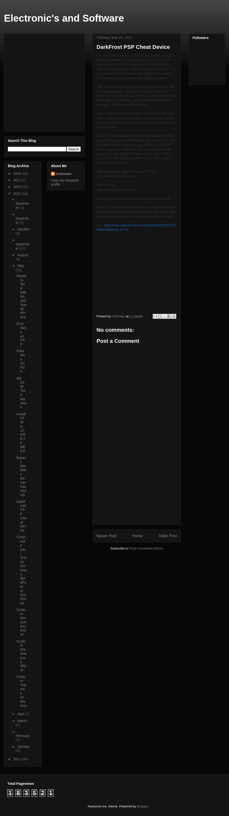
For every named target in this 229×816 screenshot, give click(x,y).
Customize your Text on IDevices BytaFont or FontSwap (21, 570)
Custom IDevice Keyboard (21, 622)
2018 (17, 173)
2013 (17, 187)
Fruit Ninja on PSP (21, 334)
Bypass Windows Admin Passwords (21, 476)
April (21, 714)
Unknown (63, 174)
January (23, 747)
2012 (17, 194)
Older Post (168, 536)
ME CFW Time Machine (21, 392)
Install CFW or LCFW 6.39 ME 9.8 (21, 432)
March (22, 721)
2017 (17, 180)
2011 (17, 759)
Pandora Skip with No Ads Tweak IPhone (21, 296)
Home (137, 536)
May (20, 266)
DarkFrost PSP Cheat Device (21, 516)
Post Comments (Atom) (146, 548)
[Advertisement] (137, 490)
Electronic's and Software (64, 18)
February (23, 736)
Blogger (142, 806)
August (22, 255)
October (23, 229)
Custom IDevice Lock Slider (21, 655)
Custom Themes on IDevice (21, 691)
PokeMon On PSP (20, 361)
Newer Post (106, 536)
